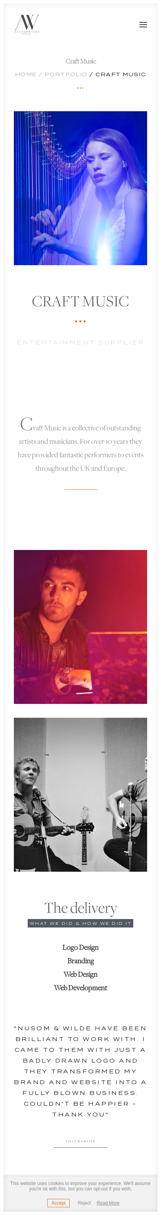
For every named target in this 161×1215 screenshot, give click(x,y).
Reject (84, 1203)
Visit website (80, 1141)
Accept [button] (59, 1203)
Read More (108, 1203)
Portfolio (66, 74)
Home (26, 74)
